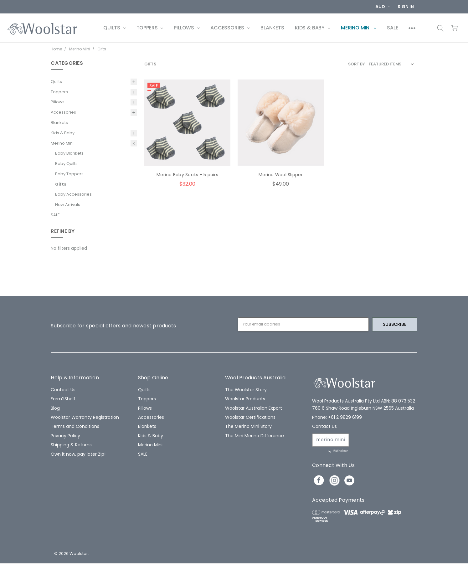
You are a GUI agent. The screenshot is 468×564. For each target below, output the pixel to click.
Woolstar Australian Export (253, 408)
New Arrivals (67, 205)
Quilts (114, 27)
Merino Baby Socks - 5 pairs (187, 175)
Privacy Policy (65, 436)
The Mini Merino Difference (254, 436)
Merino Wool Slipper (281, 175)
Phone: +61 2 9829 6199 (337, 417)
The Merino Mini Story (248, 426)
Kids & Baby (312, 27)
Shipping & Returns (71, 445)
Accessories (230, 27)
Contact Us (63, 390)
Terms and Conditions (75, 426)
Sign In (406, 6)
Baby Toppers (69, 174)
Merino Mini (358, 27)
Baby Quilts (66, 164)
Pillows (187, 27)
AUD (382, 6)
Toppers (149, 27)
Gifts (60, 184)
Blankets (272, 27)
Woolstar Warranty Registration (85, 417)
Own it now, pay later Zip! (78, 454)
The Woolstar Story (246, 390)
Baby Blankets (69, 153)
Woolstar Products (245, 399)
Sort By (356, 64)
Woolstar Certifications (250, 417)
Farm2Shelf (63, 399)
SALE (392, 27)
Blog (55, 408)
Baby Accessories (73, 194)
